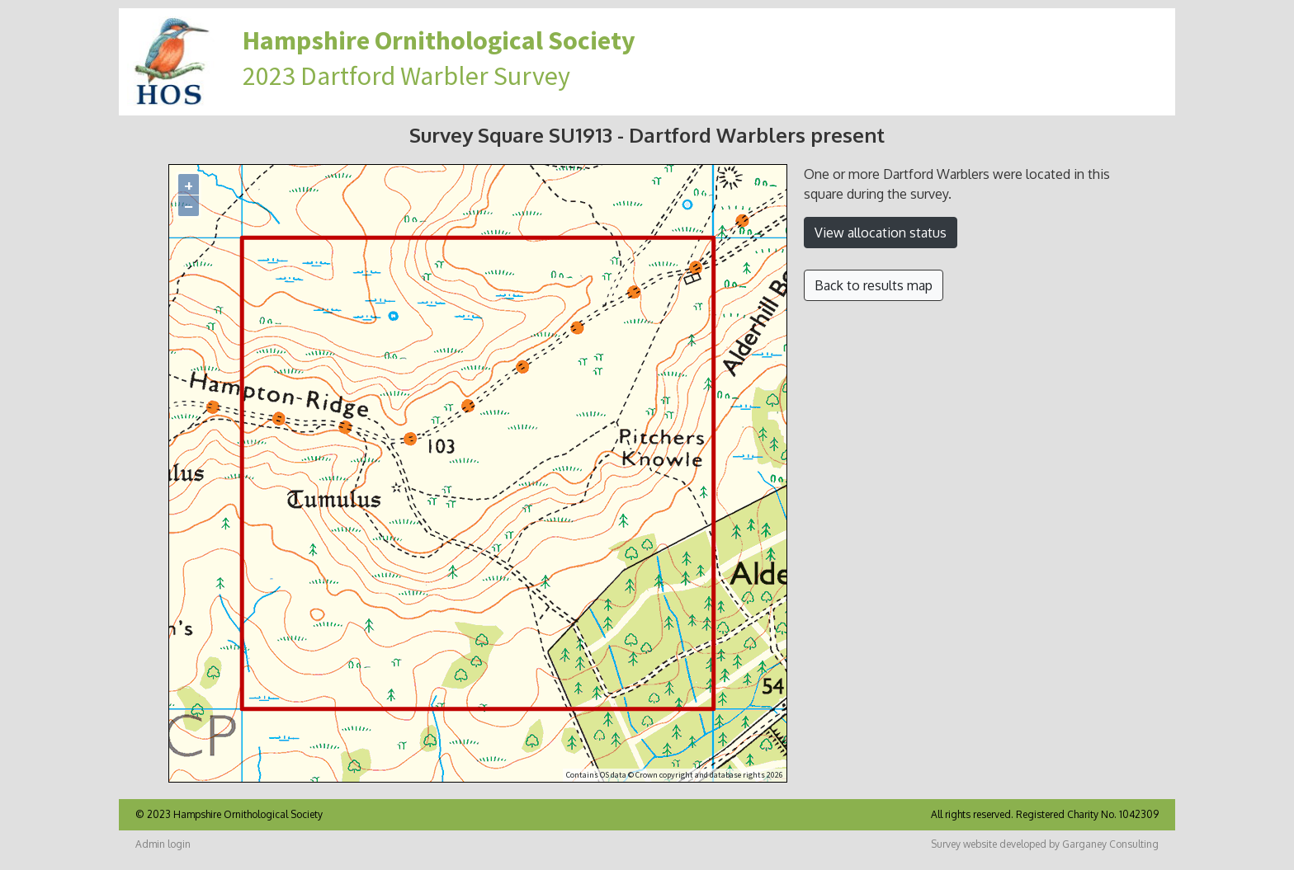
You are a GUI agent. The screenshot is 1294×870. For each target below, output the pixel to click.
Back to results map (874, 285)
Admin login (163, 844)
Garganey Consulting (1110, 844)
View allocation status (881, 232)
